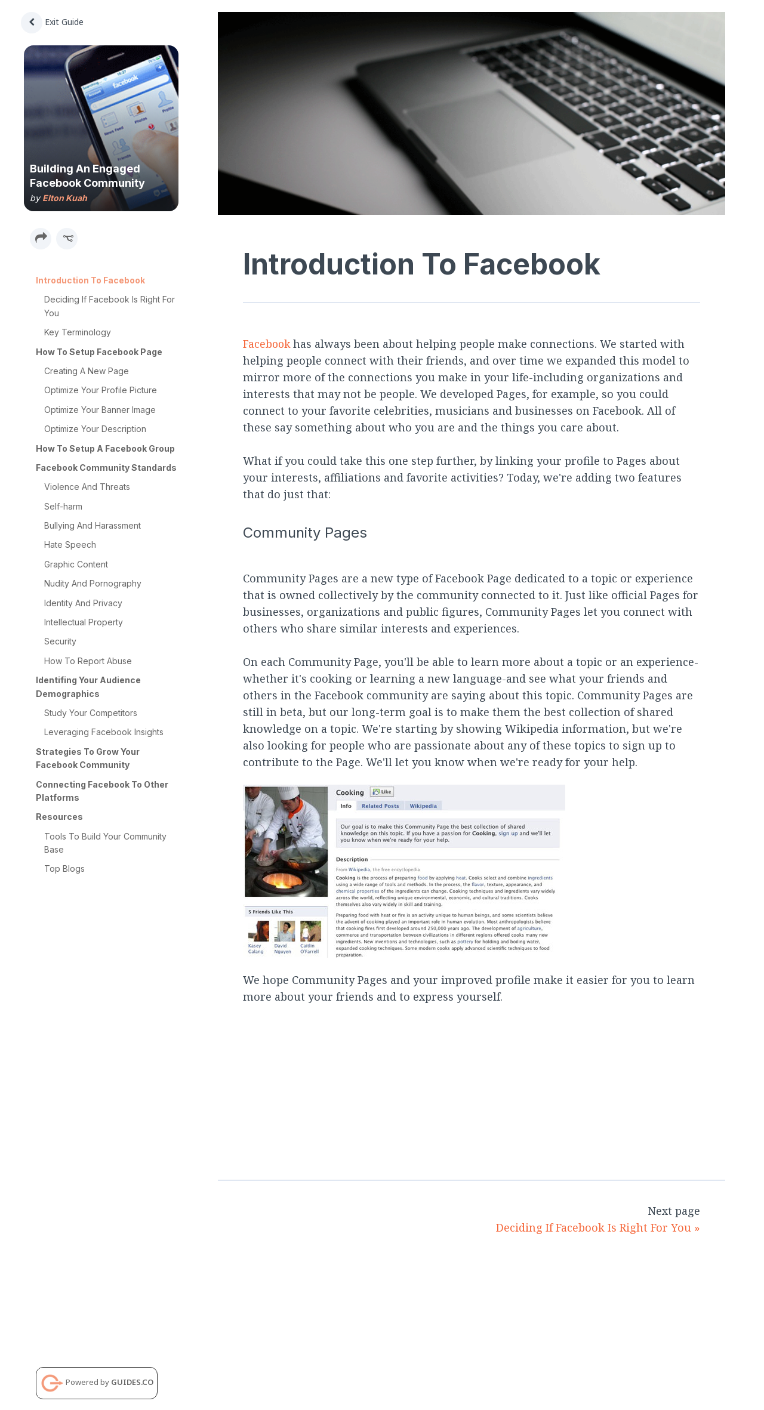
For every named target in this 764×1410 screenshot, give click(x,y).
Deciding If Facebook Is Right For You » (598, 1227)
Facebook (267, 344)
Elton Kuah (64, 198)
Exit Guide (52, 21)
